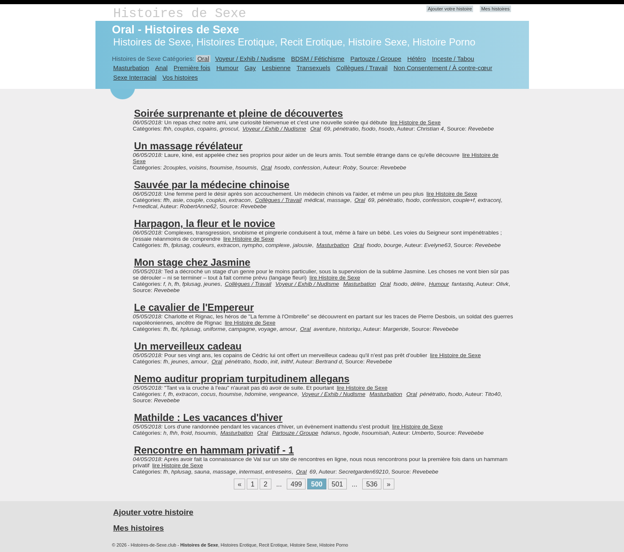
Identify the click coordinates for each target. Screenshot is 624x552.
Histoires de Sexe (179, 13)
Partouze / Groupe (376, 58)
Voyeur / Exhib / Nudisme (250, 58)
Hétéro (416, 58)
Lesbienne (276, 67)
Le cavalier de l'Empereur (194, 307)
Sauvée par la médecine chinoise (212, 184)
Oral (203, 58)
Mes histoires (495, 8)
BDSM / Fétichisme (317, 58)
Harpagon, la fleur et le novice (205, 223)
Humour (227, 67)
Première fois (192, 67)
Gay (250, 67)
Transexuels (314, 67)
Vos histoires (180, 77)
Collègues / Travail (362, 67)
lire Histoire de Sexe (415, 122)
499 (296, 484)
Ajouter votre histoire (450, 8)
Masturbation (131, 67)
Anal (161, 67)
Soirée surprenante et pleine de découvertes (238, 113)
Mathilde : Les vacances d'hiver (208, 417)
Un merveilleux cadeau (188, 346)
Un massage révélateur (188, 145)
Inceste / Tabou (453, 58)
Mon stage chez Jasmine (192, 262)
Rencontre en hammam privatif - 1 (214, 450)
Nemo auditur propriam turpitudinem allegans (242, 378)
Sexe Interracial (135, 77)
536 (371, 484)
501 (337, 484)
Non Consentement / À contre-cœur (442, 67)
